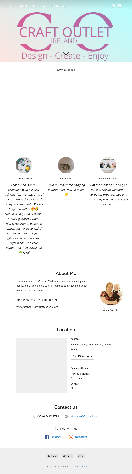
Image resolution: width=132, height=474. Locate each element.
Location (39, 6)
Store (9, 6)
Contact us (58, 6)
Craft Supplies (66, 69)
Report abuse (80, 466)
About (23, 6)
